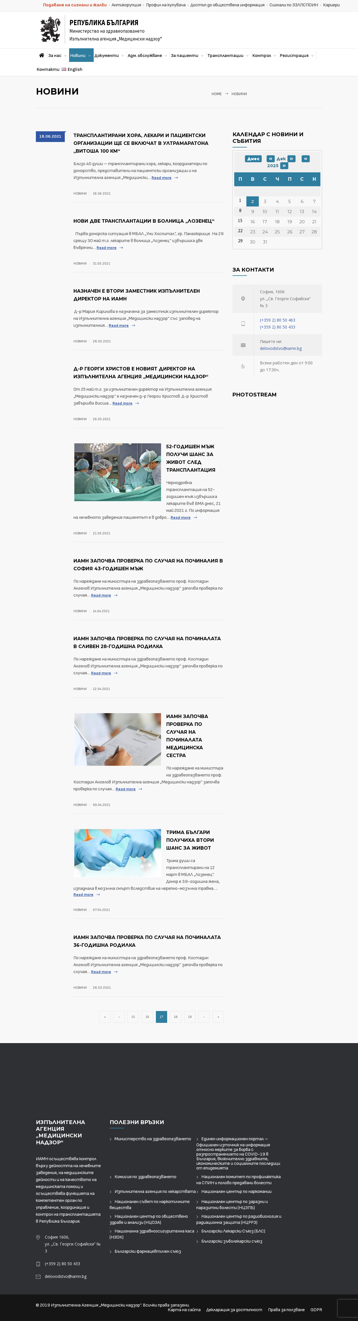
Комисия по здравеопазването (145, 1177)
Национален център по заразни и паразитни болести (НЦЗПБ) (232, 1205)
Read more (161, 177)
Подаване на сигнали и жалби (75, 5)
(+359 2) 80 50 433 (277, 327)
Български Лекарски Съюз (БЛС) (233, 1231)
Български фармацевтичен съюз (148, 1251)
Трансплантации (225, 55)
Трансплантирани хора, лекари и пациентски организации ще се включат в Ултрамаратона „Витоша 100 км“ (140, 143)
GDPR (316, 1310)
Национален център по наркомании (236, 1191)
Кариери (331, 5)
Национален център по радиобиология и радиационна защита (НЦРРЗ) (238, 1219)
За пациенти (184, 55)
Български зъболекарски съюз (231, 1241)
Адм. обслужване (145, 55)
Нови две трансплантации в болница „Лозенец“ (143, 221)
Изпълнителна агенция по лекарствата (155, 1191)
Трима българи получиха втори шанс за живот (190, 840)
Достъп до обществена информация (228, 5)
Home (217, 94)
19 (190, 1017)
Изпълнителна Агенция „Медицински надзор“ (96, 1305)
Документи (107, 55)
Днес (253, 158)
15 (133, 1017)
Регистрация (294, 55)
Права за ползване (286, 1310)
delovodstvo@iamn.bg (281, 348)
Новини (78, 55)
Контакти (48, 69)
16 (147, 1017)
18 (176, 1017)
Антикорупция (126, 5)
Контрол (261, 55)
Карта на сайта (184, 1310)
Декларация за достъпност (234, 1310)
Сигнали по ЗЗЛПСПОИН (294, 5)
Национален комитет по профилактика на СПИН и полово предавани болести (238, 1180)
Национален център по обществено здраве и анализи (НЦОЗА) (149, 1219)
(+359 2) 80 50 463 (277, 320)
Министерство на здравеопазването (153, 1139)
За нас (54, 55)
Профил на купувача (166, 5)
